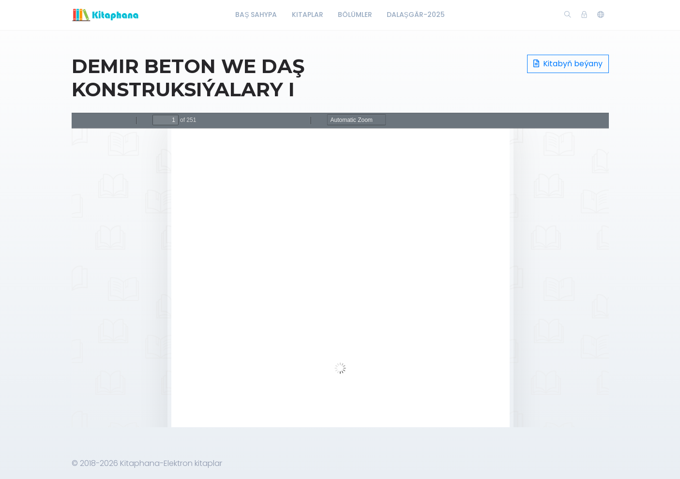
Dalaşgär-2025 (416, 14)
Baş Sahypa (256, 14)
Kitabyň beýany (568, 63)
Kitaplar (307, 14)
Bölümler (355, 14)
